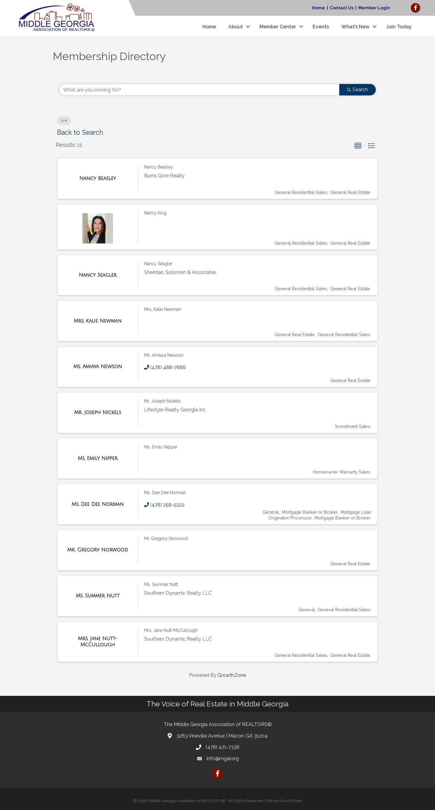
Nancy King (155, 213)
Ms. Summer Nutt (161, 584)
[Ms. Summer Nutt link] (97, 596)
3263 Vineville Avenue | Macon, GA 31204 (222, 736)
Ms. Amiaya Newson (163, 355)
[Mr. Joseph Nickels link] (97, 413)
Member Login (374, 7)
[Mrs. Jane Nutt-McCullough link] (98, 642)
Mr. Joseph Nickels (162, 401)
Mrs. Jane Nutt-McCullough (171, 630)
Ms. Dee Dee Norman (165, 492)
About (235, 27)
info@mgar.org (223, 758)
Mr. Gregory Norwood (166, 538)
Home (318, 7)
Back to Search (80, 132)
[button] (358, 146)
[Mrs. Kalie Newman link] (97, 321)
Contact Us (341, 7)
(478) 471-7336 (223, 747)
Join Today (399, 27)
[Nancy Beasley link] (97, 178)
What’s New (355, 27)
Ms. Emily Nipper (160, 447)
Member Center (277, 27)
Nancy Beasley (158, 167)
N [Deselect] (64, 121)
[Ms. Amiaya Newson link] (97, 367)
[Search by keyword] (199, 89)
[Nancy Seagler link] (98, 275)
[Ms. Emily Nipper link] (98, 458)
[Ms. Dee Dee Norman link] (98, 504)
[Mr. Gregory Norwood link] (97, 550)
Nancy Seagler (158, 263)
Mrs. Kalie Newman (162, 309)
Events (321, 27)
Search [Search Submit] (357, 89)
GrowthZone (232, 675)
